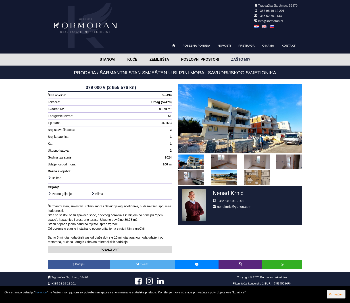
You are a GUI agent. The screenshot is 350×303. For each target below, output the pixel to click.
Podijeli (78, 264)
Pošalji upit (109, 249)
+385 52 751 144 (270, 16)
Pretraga (246, 45)
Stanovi (107, 59)
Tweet (142, 264)
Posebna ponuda (196, 45)
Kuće (132, 59)
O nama (268, 45)
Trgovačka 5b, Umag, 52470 (278, 5)
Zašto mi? (240, 59)
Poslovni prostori (200, 59)
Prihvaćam (336, 294)
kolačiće (41, 292)
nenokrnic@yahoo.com (234, 206)
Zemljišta (159, 59)
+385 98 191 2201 (230, 201)
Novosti (224, 45)
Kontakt (288, 45)
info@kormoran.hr (270, 21)
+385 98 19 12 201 (271, 10)
